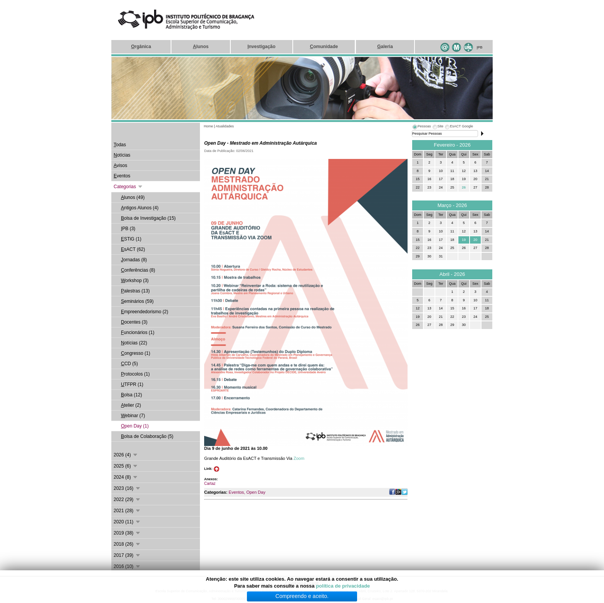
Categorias (128, 187)
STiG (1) (131, 239)
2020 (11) (127, 522)
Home (208, 126)
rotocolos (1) (135, 374)
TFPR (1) (132, 384)
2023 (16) (127, 488)
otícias (122, 155)
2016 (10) (127, 566)
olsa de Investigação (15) (148, 218)
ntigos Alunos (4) (139, 207)
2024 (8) (126, 477)
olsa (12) (131, 395)
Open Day (255, 492)
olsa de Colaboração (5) (147, 436)
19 (464, 240)
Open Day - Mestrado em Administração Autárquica (260, 143)
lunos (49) (132, 197)
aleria (385, 46)
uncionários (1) (137, 332)
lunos (201, 46)
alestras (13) (135, 291)
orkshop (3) (135, 280)
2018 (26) (127, 544)
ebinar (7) (133, 415)
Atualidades (225, 126)
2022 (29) (127, 499)
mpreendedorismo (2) (144, 311)
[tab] (421, 127)
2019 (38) (127, 533)
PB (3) (128, 228)
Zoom (299, 458)
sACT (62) (133, 249)
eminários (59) (137, 301)
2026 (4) (126, 455)
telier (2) (131, 405)
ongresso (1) (135, 353)
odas (120, 144)
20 (475, 240)
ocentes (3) (134, 322)
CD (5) (129, 363)
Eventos (236, 492)
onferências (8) (138, 270)
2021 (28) (127, 511)
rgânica (141, 46)
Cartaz (209, 483)
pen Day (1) (135, 426)
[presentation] (421, 127)
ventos (122, 176)
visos (120, 165)
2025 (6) (126, 466)
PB (480, 47)
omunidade (324, 46)
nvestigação (261, 46)
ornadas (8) (134, 259)
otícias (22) (134, 343)
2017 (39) (127, 555)
